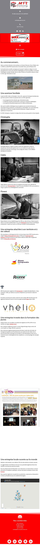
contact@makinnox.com (20, 20)
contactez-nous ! (13, 324)
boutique (3, 471)
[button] (20, 45)
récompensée (19, 291)
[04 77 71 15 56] (20, 24)
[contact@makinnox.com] (20, 18)
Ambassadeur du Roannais (10, 238)
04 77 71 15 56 (20, 26)
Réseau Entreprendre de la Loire (12, 235)
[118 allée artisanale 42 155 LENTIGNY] (20, 11)
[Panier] (20, 54)
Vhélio (27, 299)
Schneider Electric (11, 186)
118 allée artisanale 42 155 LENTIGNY (20, 13)
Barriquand (23, 222)
